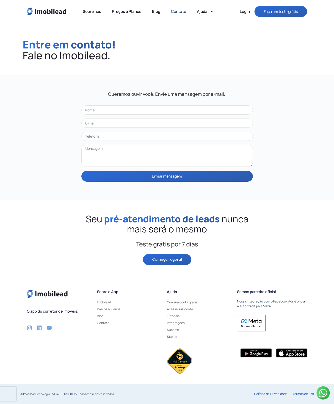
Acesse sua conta (180, 309)
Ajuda (205, 11)
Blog (156, 11)
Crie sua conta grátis (182, 302)
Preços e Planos (126, 11)
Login (245, 11)
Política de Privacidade (270, 394)
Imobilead (104, 302)
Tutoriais (173, 316)
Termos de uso (303, 394)
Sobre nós (92, 11)
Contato (178, 11)
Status (172, 336)
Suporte (173, 330)
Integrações (176, 323)
